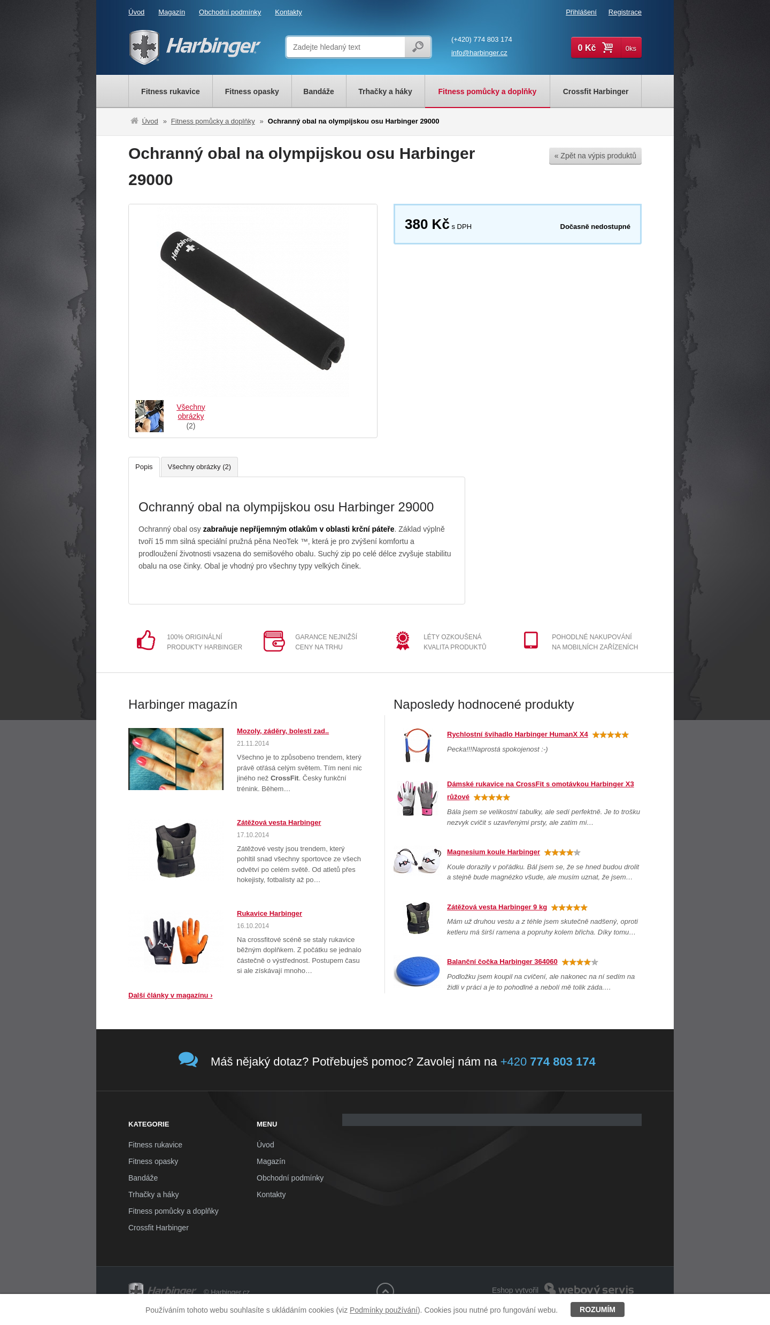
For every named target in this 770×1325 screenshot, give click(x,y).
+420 (548, 1061)
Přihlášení (581, 12)
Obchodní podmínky (230, 12)
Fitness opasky (153, 1161)
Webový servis (613, 1284)
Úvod (136, 12)
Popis (144, 467)
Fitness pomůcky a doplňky (213, 121)
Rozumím (597, 1309)
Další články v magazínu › (170, 995)
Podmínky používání (384, 1310)
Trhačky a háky (153, 1194)
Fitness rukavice (155, 1144)
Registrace (625, 12)
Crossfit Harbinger (158, 1227)
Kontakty (288, 12)
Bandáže (143, 1178)
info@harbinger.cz (479, 53)
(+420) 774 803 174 (481, 39)
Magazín (171, 12)
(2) (191, 416)
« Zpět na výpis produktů (595, 155)
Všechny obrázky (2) (200, 467)
